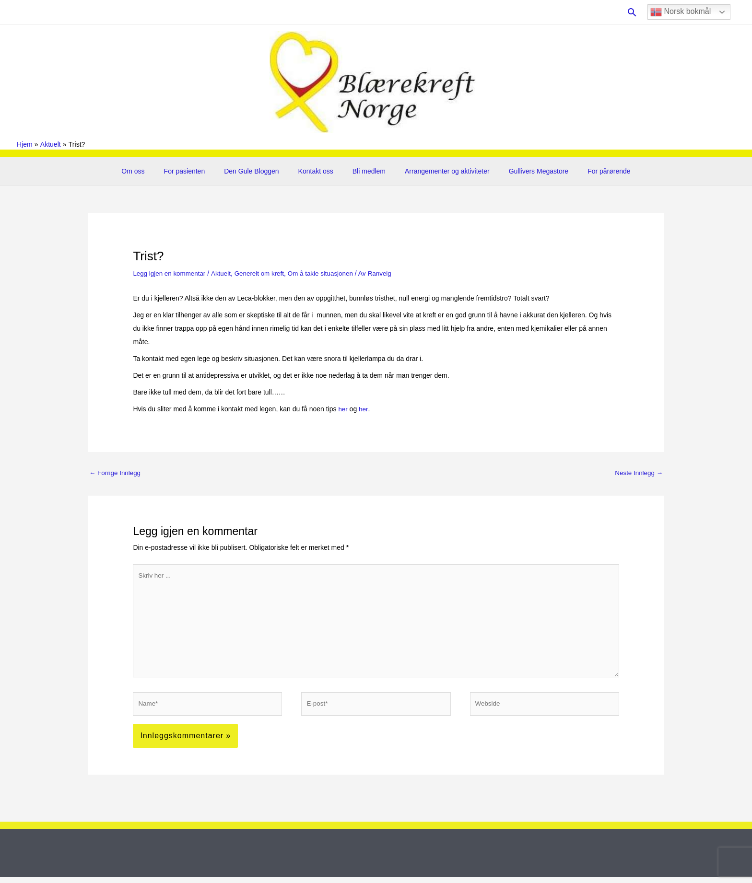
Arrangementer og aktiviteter (438, 171)
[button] (632, 12)
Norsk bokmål (680, 12)
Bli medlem (366, 171)
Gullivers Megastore (524, 171)
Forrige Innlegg (116, 472)
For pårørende (588, 171)
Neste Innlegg (638, 472)
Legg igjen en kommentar (171, 273)
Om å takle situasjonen (328, 273)
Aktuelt (224, 273)
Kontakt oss (318, 171)
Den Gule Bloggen (260, 171)
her (343, 409)
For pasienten (199, 171)
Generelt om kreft (264, 273)
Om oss (152, 171)
